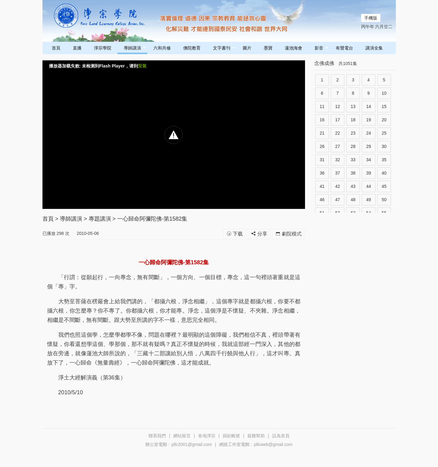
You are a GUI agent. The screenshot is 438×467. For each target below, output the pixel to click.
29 (368, 146)
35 (384, 159)
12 (337, 106)
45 (384, 186)
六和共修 (162, 47)
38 (353, 173)
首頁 (56, 47)
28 (353, 146)
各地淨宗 (206, 435)
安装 (142, 65)
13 (353, 106)
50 (384, 199)
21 (322, 133)
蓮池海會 (293, 47)
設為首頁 (281, 435)
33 (353, 159)
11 (322, 106)
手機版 (370, 17)
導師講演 (135, 48)
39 (368, 173)
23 (353, 133)
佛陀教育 (192, 47)
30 (384, 146)
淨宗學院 (102, 47)
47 (337, 199)
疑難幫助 (256, 435)
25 (384, 133)
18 (353, 119)
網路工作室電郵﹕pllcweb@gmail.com (256, 444)
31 (322, 159)
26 (322, 146)
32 (337, 159)
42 (337, 186)
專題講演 (100, 219)
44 (368, 186)
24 (368, 133)
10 (384, 93)
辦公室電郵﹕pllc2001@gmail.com (178, 444)
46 (322, 199)
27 (337, 146)
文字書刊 (224, 48)
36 (322, 173)
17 (337, 119)
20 (384, 119)
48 (353, 199)
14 (368, 106)
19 (368, 119)
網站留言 (182, 435)
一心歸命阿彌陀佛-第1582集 (152, 219)
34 (368, 159)
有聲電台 (344, 47)
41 (322, 186)
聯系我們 (157, 435)
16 (322, 119)
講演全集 (374, 47)
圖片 (247, 47)
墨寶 (268, 47)
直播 (77, 47)
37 (337, 173)
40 (384, 173)
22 (337, 133)
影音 (322, 48)
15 (384, 106)
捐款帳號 (231, 435)
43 (353, 186)
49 (368, 199)
